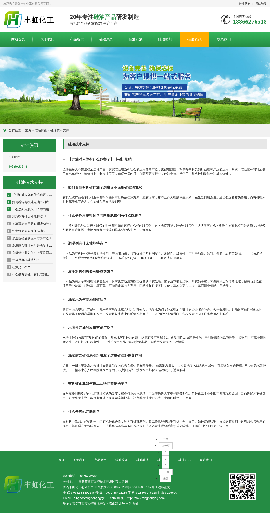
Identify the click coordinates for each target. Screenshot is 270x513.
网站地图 (261, 3)
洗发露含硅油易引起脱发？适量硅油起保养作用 (30, 245)
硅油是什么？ (19, 267)
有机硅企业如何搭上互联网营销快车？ (30, 252)
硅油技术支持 (59, 130)
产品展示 (77, 39)
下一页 (166, 472)
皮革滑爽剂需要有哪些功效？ (29, 223)
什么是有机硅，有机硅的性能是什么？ (30, 274)
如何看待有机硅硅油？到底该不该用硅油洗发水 (30, 202)
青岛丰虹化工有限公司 (29, 20)
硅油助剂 (244, 3)
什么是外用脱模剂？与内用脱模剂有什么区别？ (30, 209)
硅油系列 (106, 39)
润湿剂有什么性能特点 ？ (27, 216)
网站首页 (18, 39)
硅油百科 (15, 157)
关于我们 (47, 39)
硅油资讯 (194, 39)
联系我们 (224, 39)
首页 (165, 439)
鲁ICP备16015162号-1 (142, 487)
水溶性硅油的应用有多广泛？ (29, 238)
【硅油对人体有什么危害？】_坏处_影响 (30, 195)
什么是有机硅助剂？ (23, 260)
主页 (28, 130)
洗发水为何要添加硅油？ (26, 231)
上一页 (166, 445)
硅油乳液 (136, 39)
